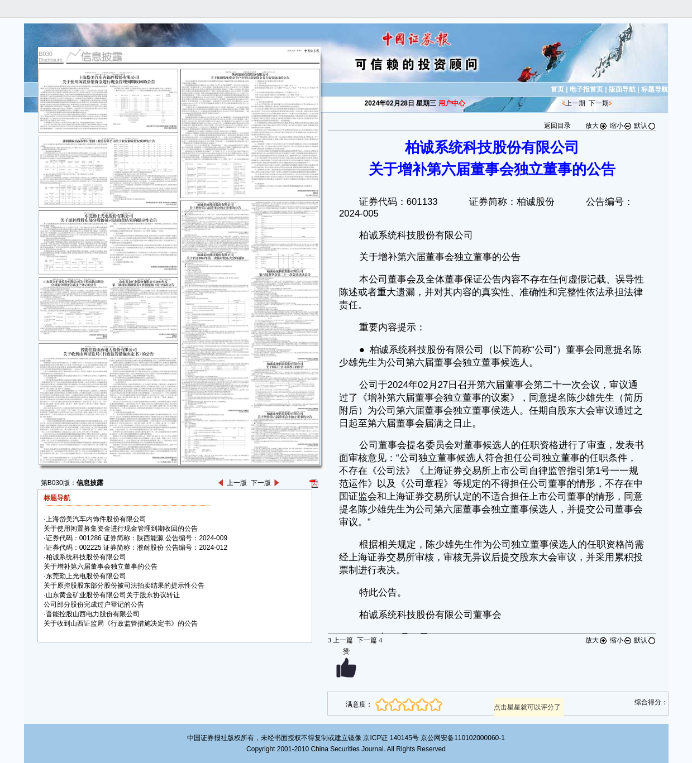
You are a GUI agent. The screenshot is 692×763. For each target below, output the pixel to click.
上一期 (575, 103)
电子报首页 (586, 89)
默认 (645, 125)
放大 (596, 125)
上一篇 (340, 640)
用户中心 (451, 103)
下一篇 (369, 640)
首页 (557, 89)
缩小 (621, 125)
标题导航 (654, 89)
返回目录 (557, 125)
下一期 (599, 103)
